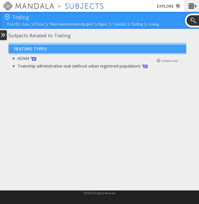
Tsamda (119, 25)
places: (14, 25)
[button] (192, 6)
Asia (25, 25)
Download (170, 61)
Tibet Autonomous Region (71, 25)
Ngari (102, 25)
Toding (137, 25)
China (39, 25)
